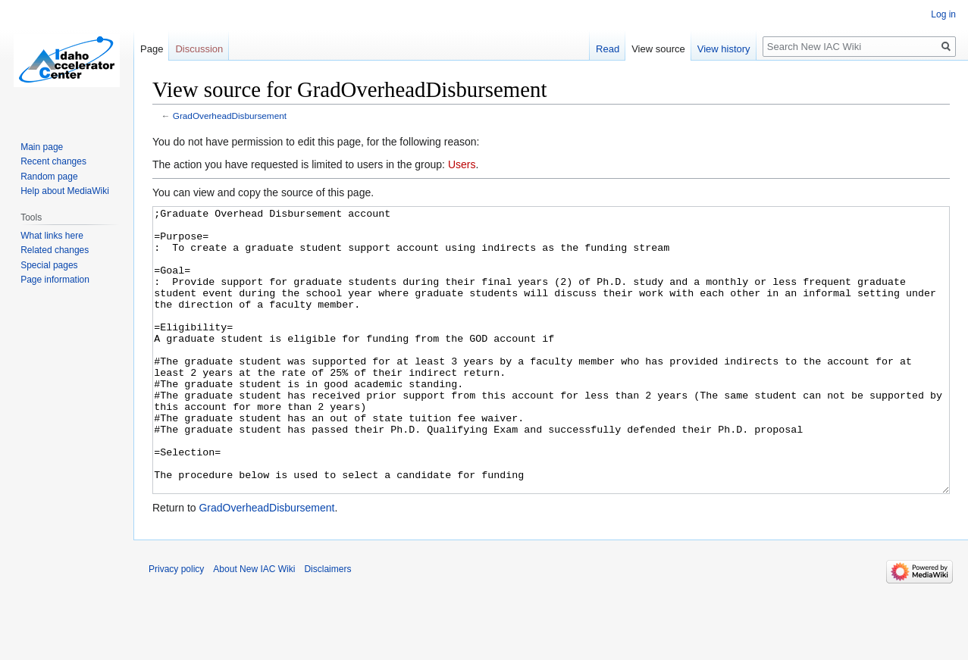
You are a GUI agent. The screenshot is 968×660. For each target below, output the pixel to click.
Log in (943, 14)
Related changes (54, 250)
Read (607, 49)
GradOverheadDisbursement (230, 115)
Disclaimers (327, 626)
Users (462, 164)
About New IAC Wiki (254, 626)
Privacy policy (176, 626)
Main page (41, 147)
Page (151, 49)
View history (723, 49)
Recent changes (53, 161)
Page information (54, 279)
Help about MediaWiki (64, 191)
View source (658, 49)
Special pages (48, 265)
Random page (48, 176)
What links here (51, 235)
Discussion (199, 49)
